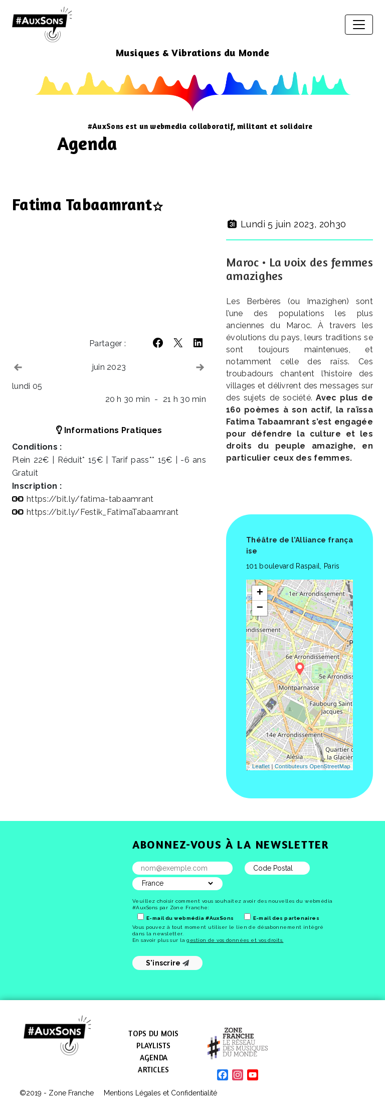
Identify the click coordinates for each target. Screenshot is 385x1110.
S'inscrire (167, 963)
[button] (158, 343)
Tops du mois (153, 1033)
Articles (153, 1069)
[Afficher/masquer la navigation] (359, 25)
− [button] (260, 608)
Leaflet (261, 766)
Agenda (154, 1057)
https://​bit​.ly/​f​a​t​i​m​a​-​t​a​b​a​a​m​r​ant (90, 499)
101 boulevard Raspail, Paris (292, 566)
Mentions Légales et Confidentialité (160, 1093)
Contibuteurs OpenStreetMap (312, 766)
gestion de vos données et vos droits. (234, 940)
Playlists (153, 1045)
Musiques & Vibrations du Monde (193, 52)
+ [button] (260, 593)
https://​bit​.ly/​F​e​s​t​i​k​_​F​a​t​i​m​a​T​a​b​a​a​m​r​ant (102, 512)
